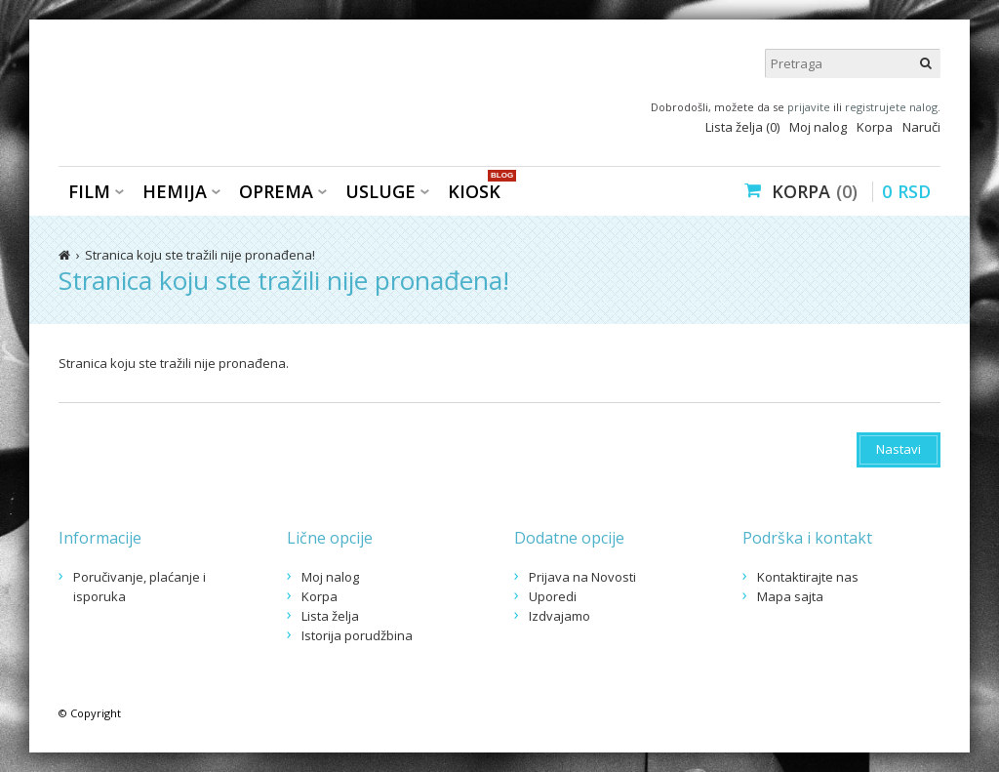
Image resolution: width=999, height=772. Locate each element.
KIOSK (479, 190)
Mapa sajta (790, 596)
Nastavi (898, 449)
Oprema (276, 191)
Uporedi (553, 596)
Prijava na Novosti (582, 577)
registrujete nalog (891, 107)
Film (89, 191)
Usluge (380, 191)
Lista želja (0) (742, 127)
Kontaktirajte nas (808, 577)
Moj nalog (818, 127)
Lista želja (330, 616)
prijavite (808, 107)
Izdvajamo (559, 616)
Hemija (174, 191)
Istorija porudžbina (357, 635)
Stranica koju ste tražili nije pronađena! (200, 255)
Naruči (921, 127)
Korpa (875, 127)
